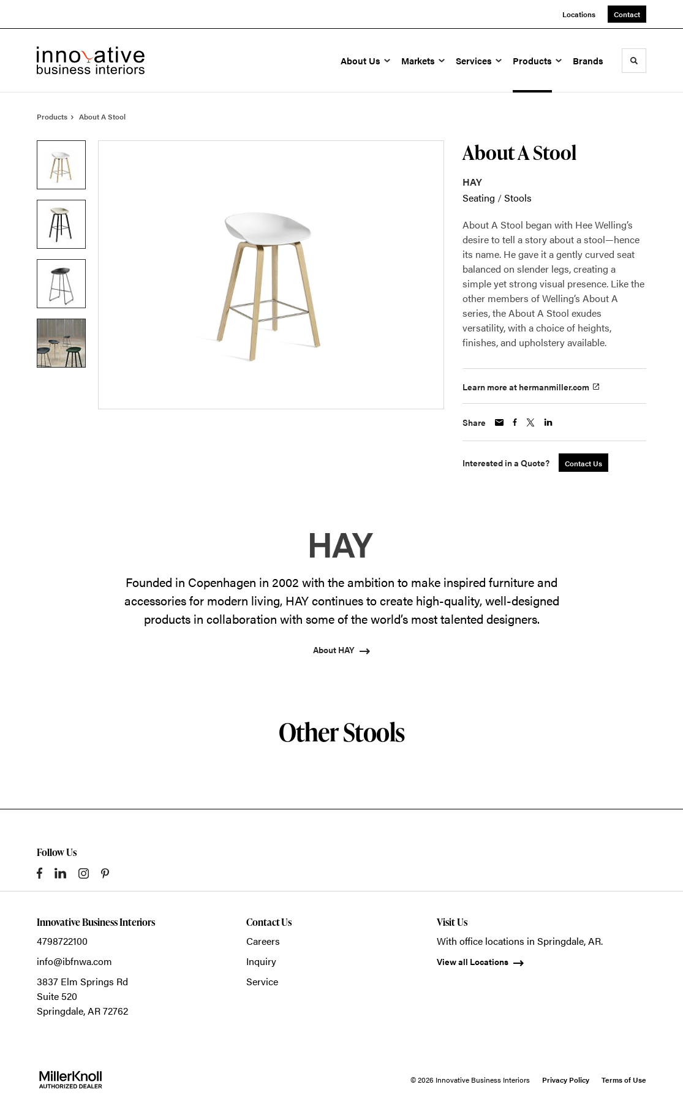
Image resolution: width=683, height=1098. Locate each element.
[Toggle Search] (634, 60)
